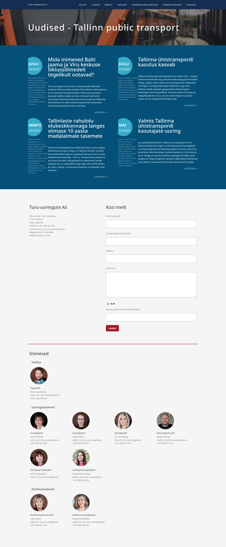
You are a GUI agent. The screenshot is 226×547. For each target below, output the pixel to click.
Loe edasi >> (101, 112)
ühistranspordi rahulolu (37, 102)
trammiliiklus (123, 92)
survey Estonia (130, 149)
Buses (120, 78)
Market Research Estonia (38, 84)
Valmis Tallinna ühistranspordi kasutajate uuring (159, 125)
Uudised (96, 4)
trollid (120, 165)
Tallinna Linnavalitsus (33, 164)
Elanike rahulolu (34, 139)
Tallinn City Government (35, 152)
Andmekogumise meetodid (145, 4)
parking (44, 146)
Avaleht (82, 4)
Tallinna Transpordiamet (37, 92)
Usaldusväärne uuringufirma (127, 98)
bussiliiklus (127, 78)
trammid (121, 163)
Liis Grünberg (38, 80)
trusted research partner (37, 97)
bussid (125, 139)
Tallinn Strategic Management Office (37, 160)
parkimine (37, 146)
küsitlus (128, 144)
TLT (136, 90)
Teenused (122, 4)
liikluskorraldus (123, 146)
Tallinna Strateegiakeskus (36, 166)
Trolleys (133, 163)
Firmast (108, 4)
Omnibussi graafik (172, 4)
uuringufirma (128, 165)
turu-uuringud (33, 99)
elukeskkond (32, 142)
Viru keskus (32, 104)
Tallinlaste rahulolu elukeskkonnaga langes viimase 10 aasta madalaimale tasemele (76, 128)
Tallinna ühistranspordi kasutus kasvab (165, 62)
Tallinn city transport (125, 83)
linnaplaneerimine (35, 83)
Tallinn (30, 151)
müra (38, 144)
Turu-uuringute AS (37, 4)
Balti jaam (31, 78)
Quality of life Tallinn (35, 149)
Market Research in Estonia (128, 79)
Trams (131, 92)
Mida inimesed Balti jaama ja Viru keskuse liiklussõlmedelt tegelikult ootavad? (74, 67)
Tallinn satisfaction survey (35, 157)
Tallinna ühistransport (36, 95)
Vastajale (191, 4)
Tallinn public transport (37, 86)
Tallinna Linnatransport (126, 87)
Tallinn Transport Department (37, 88)
